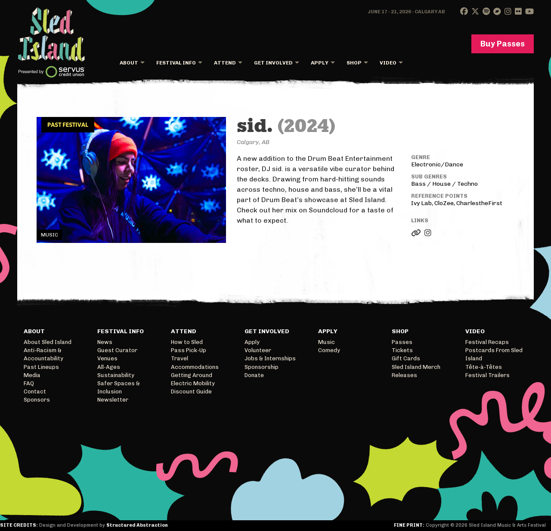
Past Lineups (41, 367)
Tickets (402, 350)
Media (32, 375)
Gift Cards (406, 358)
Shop (354, 63)
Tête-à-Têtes (483, 367)
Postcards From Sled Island (494, 354)
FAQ (29, 383)
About (129, 63)
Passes (402, 342)
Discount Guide (191, 391)
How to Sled (187, 342)
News (104, 342)
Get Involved (273, 63)
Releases (404, 375)
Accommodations (195, 367)
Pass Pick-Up (188, 350)
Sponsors (37, 399)
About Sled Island (47, 342)
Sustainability (115, 375)
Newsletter (112, 399)
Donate (254, 375)
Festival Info (176, 63)
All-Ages (108, 367)
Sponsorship (262, 367)
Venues (107, 358)
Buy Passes (502, 44)
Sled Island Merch (416, 367)
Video (388, 63)
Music (326, 342)
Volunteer (258, 350)
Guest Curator (117, 350)
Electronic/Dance (437, 164)
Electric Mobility (193, 383)
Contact (35, 391)
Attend (225, 63)
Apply (319, 63)
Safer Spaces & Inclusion (118, 387)
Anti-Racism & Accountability (43, 354)
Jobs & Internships (270, 358)
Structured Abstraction (137, 525)
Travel (179, 358)
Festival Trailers (487, 375)
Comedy (329, 350)
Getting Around (191, 375)
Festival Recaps (487, 342)
